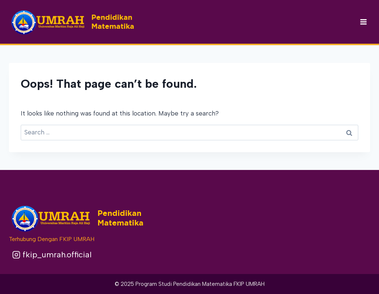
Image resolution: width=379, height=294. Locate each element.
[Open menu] (363, 21)
